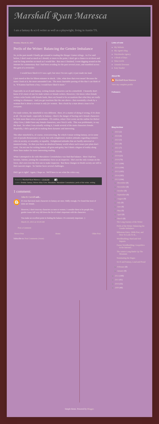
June (119, 206)
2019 (117, 155)
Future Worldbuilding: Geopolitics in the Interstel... (131, 246)
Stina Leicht (119, 61)
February (121, 267)
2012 (117, 276)
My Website (119, 47)
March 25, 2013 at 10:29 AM (33, 222)
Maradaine (52, 182)
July (119, 202)
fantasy (29, 182)
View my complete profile (122, 84)
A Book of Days (120, 57)
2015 (117, 171)
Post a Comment (24, 228)
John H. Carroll (28, 197)
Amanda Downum (121, 64)
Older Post (96, 233)
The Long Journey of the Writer (129, 222)
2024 (117, 136)
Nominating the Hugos (126, 258)
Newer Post (19, 233)
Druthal (23, 182)
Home (57, 233)
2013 (117, 179)
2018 (117, 159)
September (121, 194)
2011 (117, 279)
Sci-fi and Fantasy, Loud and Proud (131, 262)
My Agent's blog (121, 50)
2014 (117, 175)
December (121, 183)
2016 (117, 167)
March (120, 218)
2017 (117, 163)
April (119, 214)
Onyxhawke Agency (122, 54)
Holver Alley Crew (40, 182)
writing (92, 182)
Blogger (90, 409)
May (119, 210)
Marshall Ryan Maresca (60, 16)
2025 (117, 132)
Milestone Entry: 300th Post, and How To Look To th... (130, 233)
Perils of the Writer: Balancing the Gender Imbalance (130, 227)
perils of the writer (82, 182)
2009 (117, 287)
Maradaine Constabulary (66, 182)
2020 (117, 151)
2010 (117, 284)
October (120, 191)
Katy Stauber (119, 68)
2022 (117, 143)
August (120, 199)
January (120, 271)
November (121, 187)
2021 (117, 148)
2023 (117, 140)
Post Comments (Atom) (34, 238)
